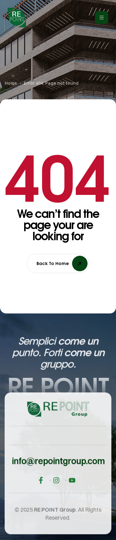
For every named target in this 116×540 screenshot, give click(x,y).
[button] (58, 466)
